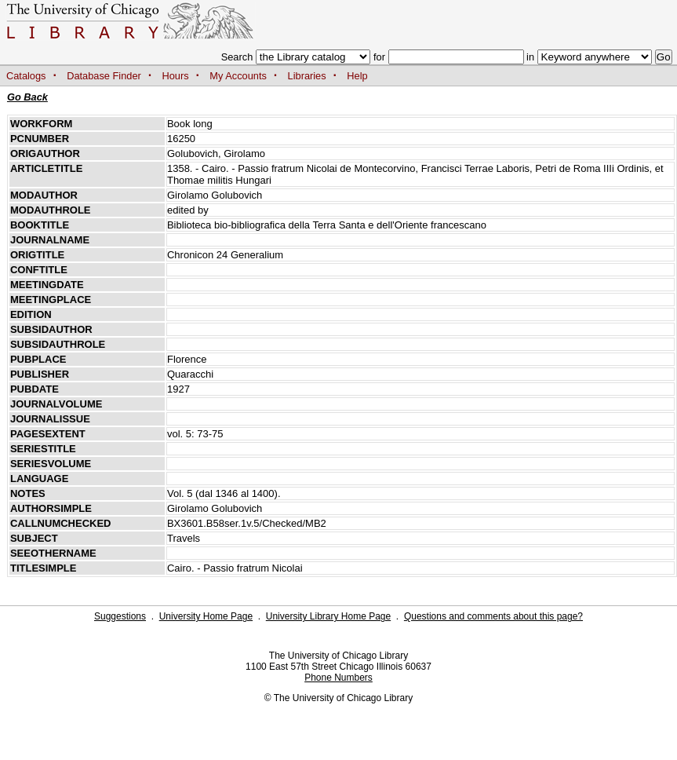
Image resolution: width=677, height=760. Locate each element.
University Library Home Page (328, 616)
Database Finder (104, 76)
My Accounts (238, 76)
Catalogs (26, 76)
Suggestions (120, 616)
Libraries (307, 76)
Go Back (27, 97)
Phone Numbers (338, 677)
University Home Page (206, 616)
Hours (175, 76)
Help (357, 76)
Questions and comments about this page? (493, 616)
